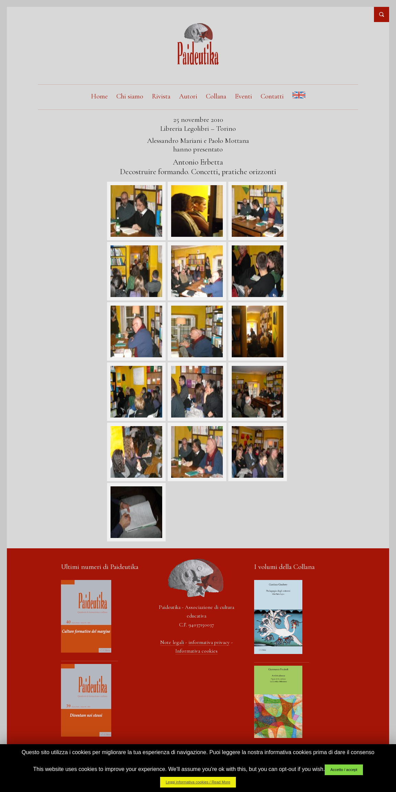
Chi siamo (129, 96)
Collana (216, 96)
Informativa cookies (196, 651)
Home (99, 96)
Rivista (161, 96)
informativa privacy (209, 642)
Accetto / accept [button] (343, 770)
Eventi (243, 96)
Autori (188, 96)
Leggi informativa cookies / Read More (198, 782)
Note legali (172, 642)
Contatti (272, 96)
